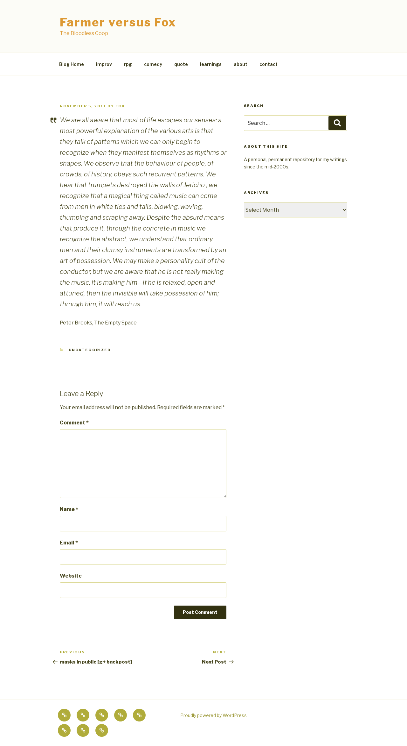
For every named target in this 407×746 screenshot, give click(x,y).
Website (71, 576)
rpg (128, 64)
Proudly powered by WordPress (213, 715)
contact (268, 64)
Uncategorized (90, 350)
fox (120, 106)
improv (104, 64)
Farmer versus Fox (118, 22)
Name (69, 509)
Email (69, 543)
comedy (153, 64)
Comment (74, 423)
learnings (211, 64)
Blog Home (71, 64)
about (240, 64)
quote (181, 64)
